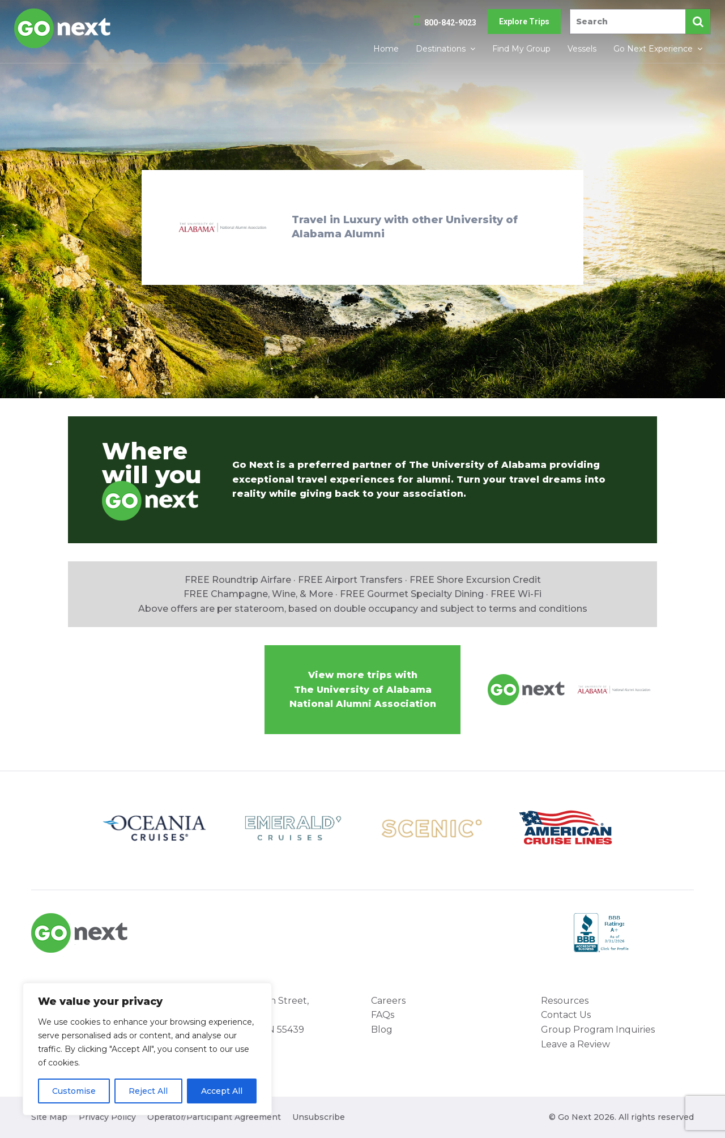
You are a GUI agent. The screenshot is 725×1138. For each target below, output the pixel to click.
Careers (388, 1000)
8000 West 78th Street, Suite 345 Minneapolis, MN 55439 (255, 1015)
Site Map (49, 1117)
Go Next (63, 28)
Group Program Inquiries (598, 1029)
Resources (564, 1000)
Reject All (148, 1091)
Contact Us (566, 1014)
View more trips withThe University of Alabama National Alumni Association (362, 689)
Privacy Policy (107, 1117)
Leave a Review (575, 1044)
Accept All (221, 1091)
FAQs (382, 1014)
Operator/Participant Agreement (214, 1117)
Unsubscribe (318, 1117)
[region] (147, 1049)
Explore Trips (524, 21)
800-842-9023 (450, 22)
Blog (382, 1029)
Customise (74, 1091)
